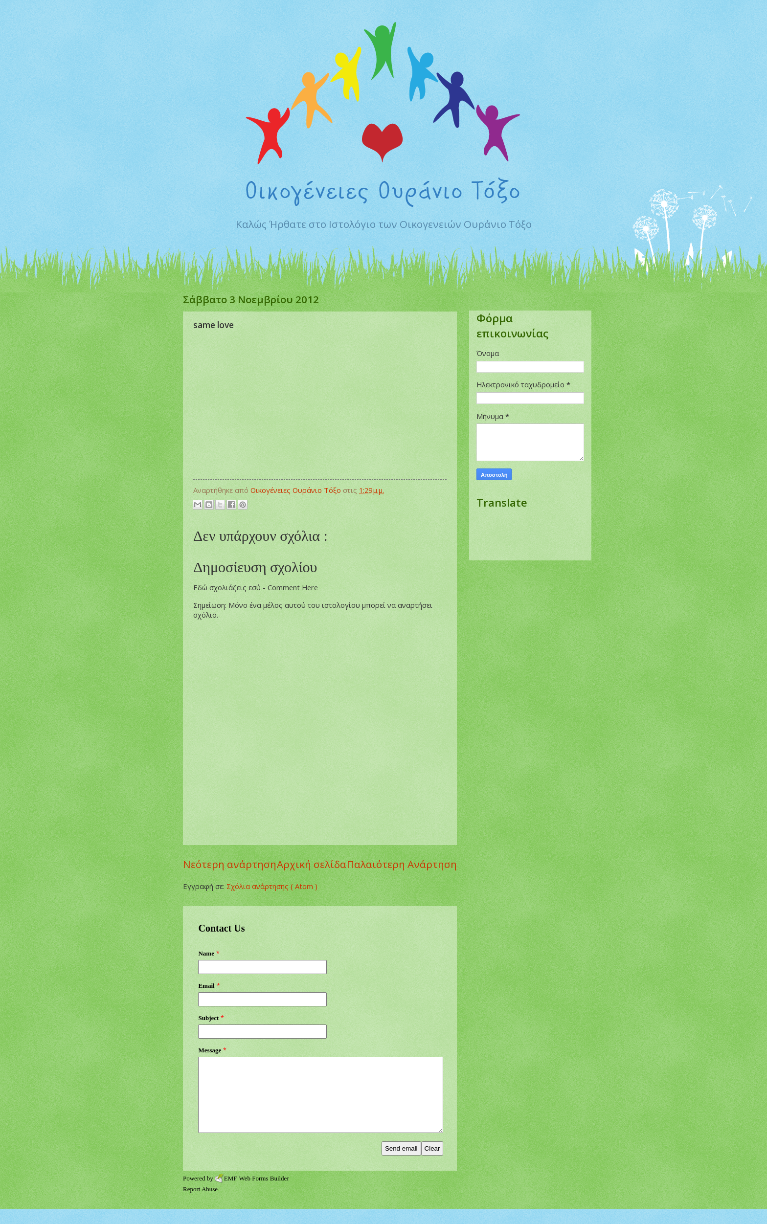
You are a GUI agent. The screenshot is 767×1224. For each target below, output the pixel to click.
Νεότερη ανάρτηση (229, 864)
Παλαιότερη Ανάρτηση (402, 864)
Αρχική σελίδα (311, 864)
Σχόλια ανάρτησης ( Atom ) (271, 886)
